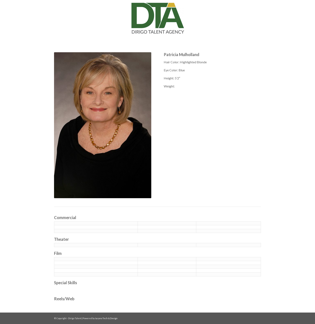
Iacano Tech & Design (106, 318)
